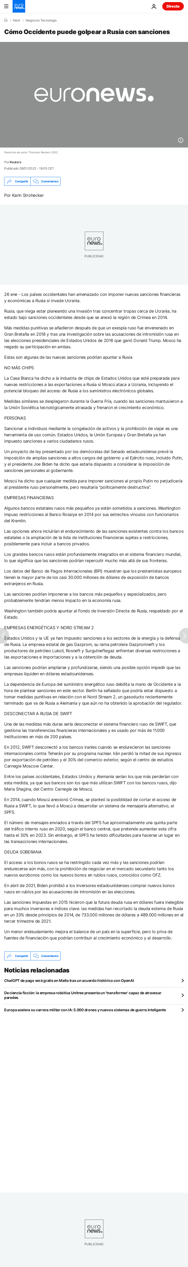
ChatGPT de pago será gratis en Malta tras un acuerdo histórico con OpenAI (69, 980)
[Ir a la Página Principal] (19, 6)
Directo (173, 6)
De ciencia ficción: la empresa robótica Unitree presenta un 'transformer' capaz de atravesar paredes (82, 995)
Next (16, 20)
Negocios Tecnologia (41, 20)
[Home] (5, 20)
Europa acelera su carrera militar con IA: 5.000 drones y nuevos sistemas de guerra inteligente (85, 1010)
